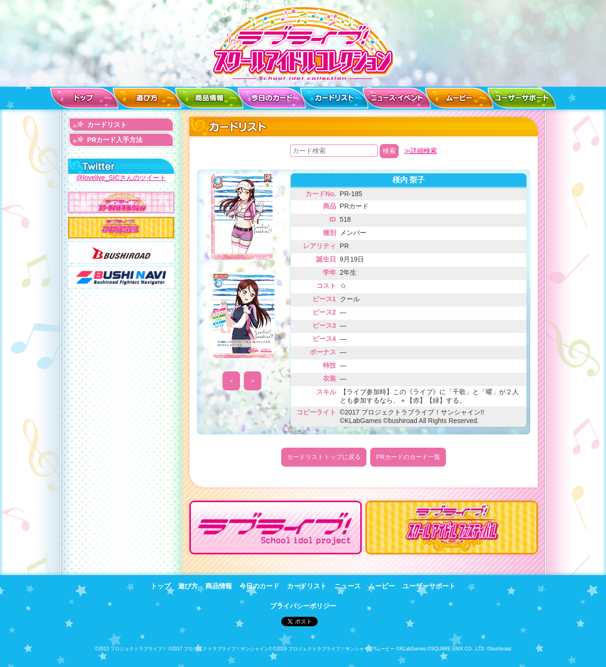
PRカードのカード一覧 (408, 456)
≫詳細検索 (420, 150)
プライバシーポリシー (303, 605)
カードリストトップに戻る (324, 456)
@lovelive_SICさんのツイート (121, 177)
